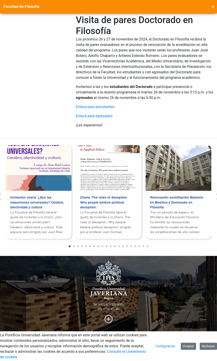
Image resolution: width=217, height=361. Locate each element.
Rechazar (208, 346)
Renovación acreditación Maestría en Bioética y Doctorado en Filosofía (176, 202)
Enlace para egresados (94, 116)
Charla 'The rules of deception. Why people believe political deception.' (104, 202)
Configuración (165, 346)
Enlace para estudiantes (95, 107)
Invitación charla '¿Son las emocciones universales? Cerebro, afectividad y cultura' (37, 202)
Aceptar (188, 346)
